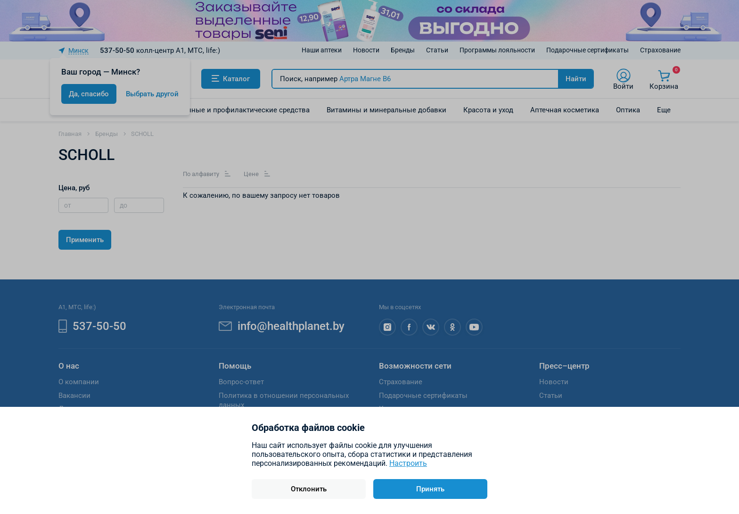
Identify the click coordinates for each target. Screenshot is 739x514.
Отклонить (309, 489)
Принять (430, 489)
